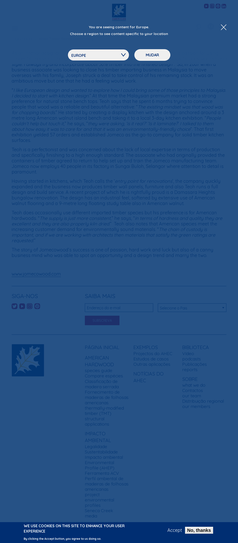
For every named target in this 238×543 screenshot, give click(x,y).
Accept (174, 531)
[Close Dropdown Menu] (223, 27)
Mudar (152, 55)
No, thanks (199, 531)
